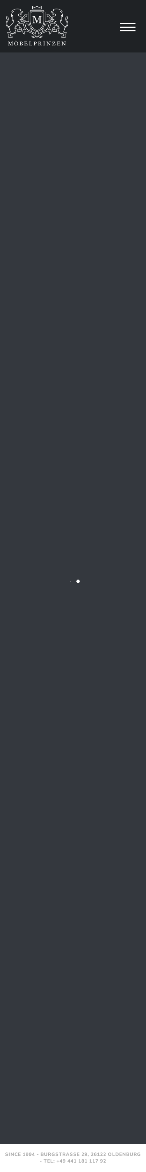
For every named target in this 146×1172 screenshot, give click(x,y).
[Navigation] (127, 27)
